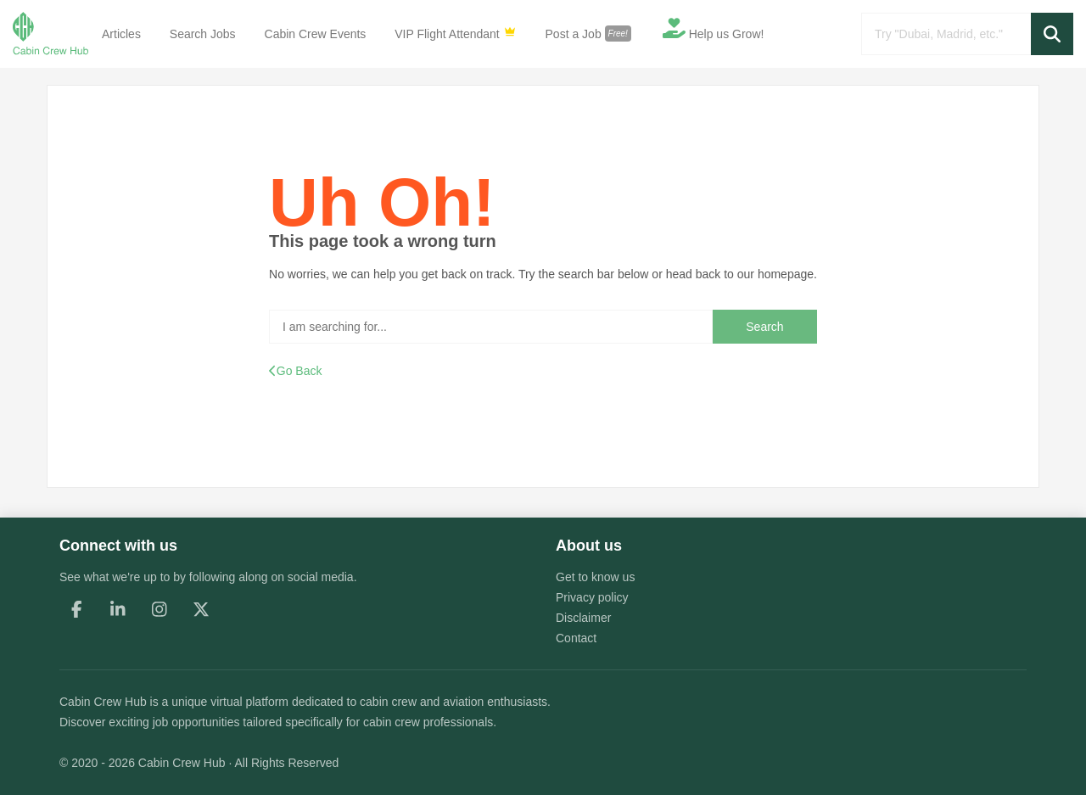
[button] (1052, 34)
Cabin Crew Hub (103, 701)
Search (764, 326)
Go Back (295, 371)
